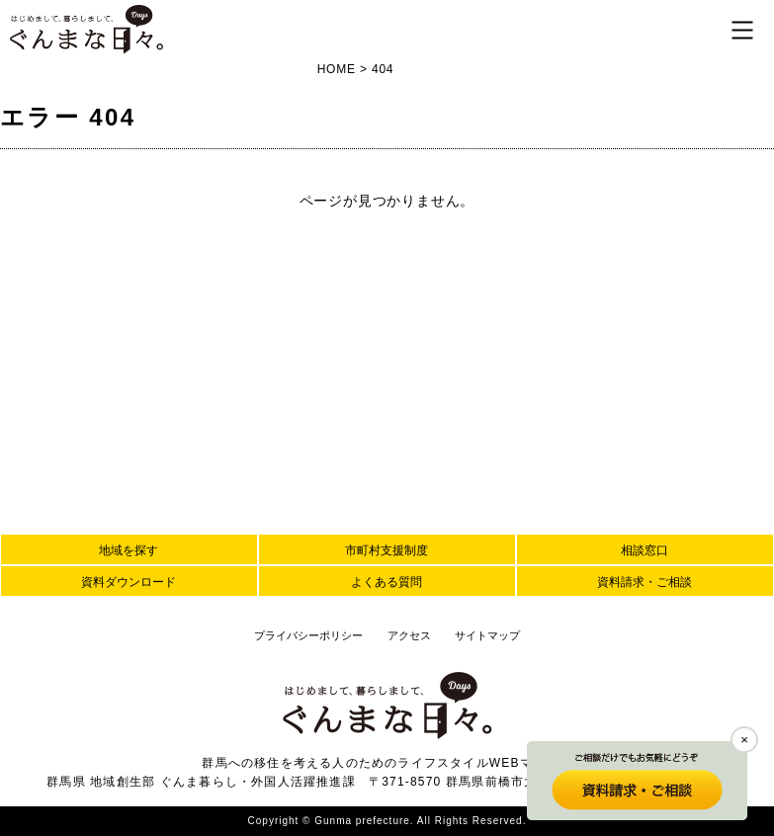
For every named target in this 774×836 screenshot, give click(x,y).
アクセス (409, 635)
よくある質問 (386, 582)
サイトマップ (487, 635)
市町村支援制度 (386, 550)
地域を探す (128, 550)
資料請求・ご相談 (644, 582)
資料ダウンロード (128, 582)
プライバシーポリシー (308, 635)
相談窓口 (644, 550)
